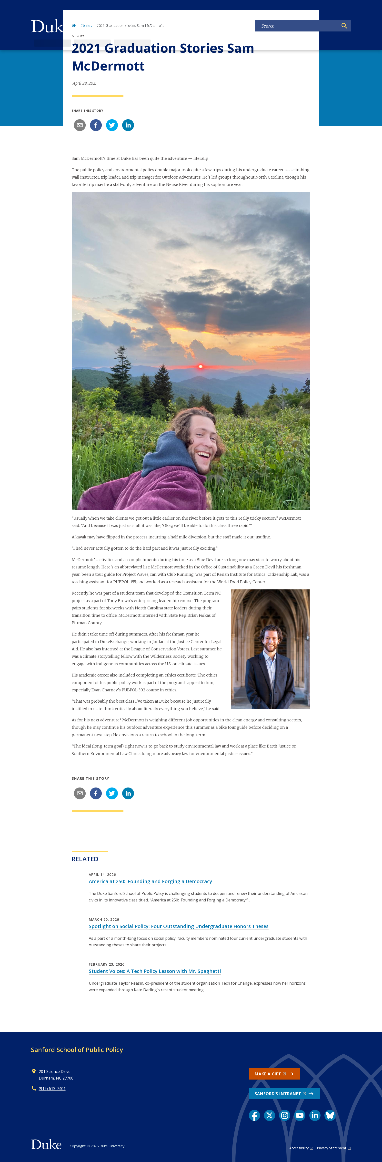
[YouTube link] (299, 1115)
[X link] (269, 1115)
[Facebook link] (254, 1115)
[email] (80, 125)
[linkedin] (128, 125)
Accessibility (299, 1148)
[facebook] (96, 125)
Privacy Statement (331, 1148)
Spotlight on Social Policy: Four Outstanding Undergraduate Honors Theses (179, 926)
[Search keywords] (296, 26)
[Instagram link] (284, 1115)
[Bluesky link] (330, 1115)
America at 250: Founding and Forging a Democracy (150, 881)
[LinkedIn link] (315, 1115)
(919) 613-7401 (52, 1088)
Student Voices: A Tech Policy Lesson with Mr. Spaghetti (155, 971)
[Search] (344, 25)
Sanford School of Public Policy (77, 1049)
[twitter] (112, 125)
